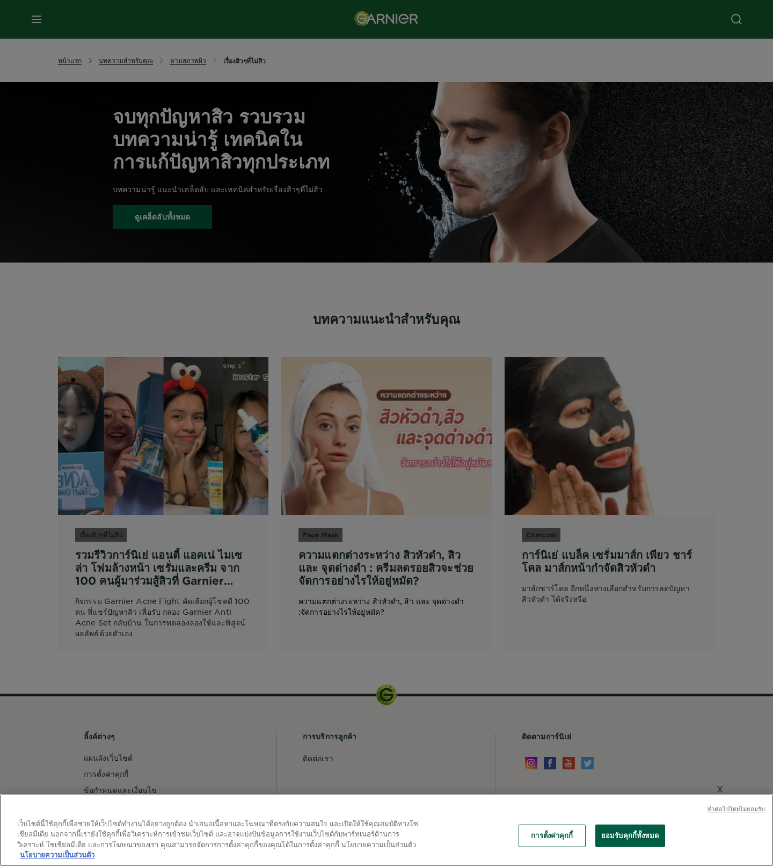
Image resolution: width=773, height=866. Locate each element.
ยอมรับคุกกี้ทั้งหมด (630, 835)
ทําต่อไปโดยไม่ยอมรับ (736, 808)
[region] (386, 830)
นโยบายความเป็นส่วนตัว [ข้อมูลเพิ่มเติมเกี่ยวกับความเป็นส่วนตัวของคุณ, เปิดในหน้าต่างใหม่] (57, 854)
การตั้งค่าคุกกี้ (552, 835)
